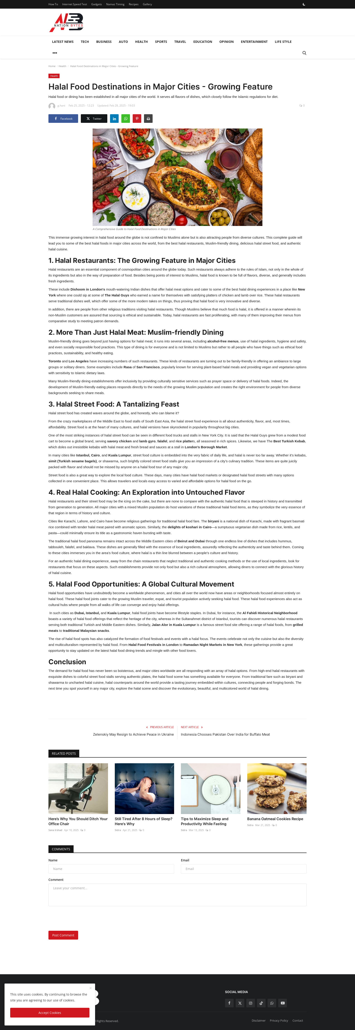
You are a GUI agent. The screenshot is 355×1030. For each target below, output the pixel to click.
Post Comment (63, 935)
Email (185, 860)
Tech (85, 41)
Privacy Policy (279, 1020)
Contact (298, 1020)
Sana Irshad (55, 830)
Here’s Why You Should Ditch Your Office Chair (78, 821)
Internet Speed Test (74, 4)
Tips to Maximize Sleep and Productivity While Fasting (204, 821)
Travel (180, 41)
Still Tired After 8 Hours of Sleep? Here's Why (144, 821)
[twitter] (240, 1003)
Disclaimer (259, 1020)
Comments (61, 849)
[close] (90, 988)
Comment (56, 879)
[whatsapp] (272, 1003)
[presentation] (82, 918)
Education (202, 41)
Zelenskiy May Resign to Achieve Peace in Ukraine (133, 734)
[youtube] (282, 1003)
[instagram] (250, 1003)
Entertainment (254, 41)
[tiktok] (261, 1003)
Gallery (147, 4)
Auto (123, 41)
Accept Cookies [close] (49, 1013)
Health (141, 41)
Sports (161, 41)
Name (53, 860)
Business (104, 41)
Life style (283, 41)
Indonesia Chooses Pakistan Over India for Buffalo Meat (225, 734)
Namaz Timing (115, 4)
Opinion (226, 41)
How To (53, 4)
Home (51, 66)
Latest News (63, 41)
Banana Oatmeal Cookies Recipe (275, 819)
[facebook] (229, 1003)
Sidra (118, 830)
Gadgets (96, 4)
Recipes (134, 4)
